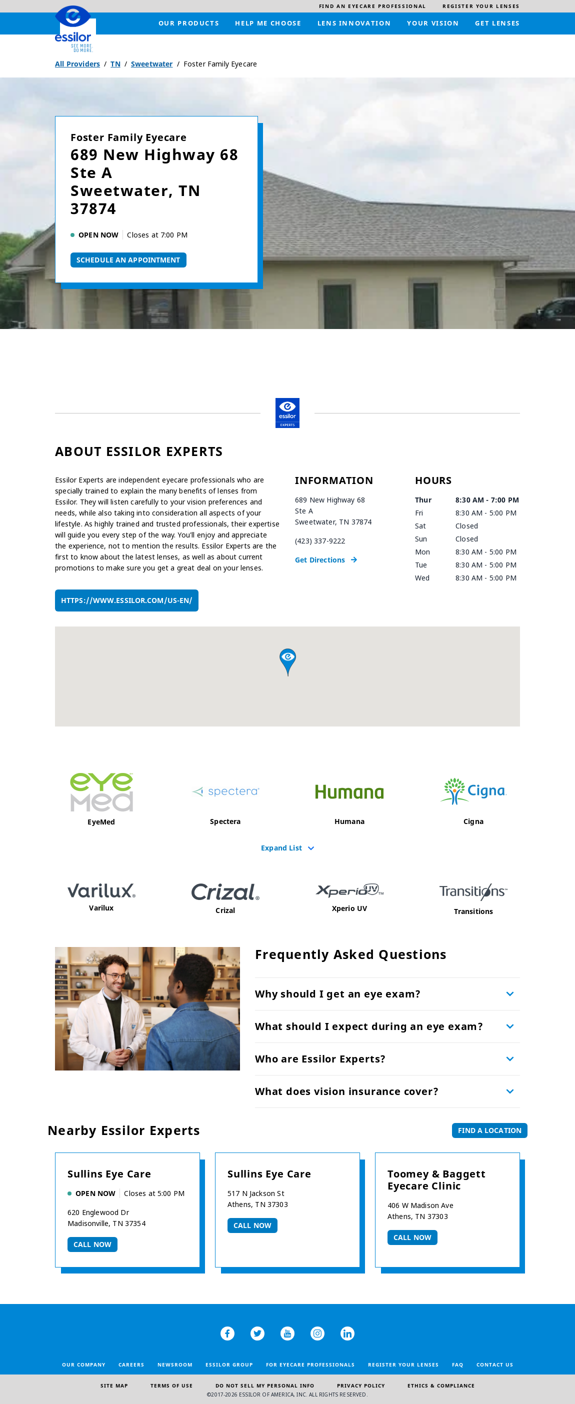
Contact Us (495, 1364)
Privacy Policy (361, 1385)
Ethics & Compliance (441, 1385)
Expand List (281, 847)
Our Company (84, 1364)
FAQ (458, 1364)
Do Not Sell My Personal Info (265, 1385)
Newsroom (175, 1364)
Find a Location (490, 1130)
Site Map (114, 1385)
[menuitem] (372, 6)
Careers (131, 1364)
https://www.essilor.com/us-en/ (126, 600)
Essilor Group (229, 1364)
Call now (93, 1244)
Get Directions (320, 559)
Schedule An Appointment (128, 259)
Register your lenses (403, 1364)
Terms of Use (171, 1385)
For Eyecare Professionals (310, 1364)
